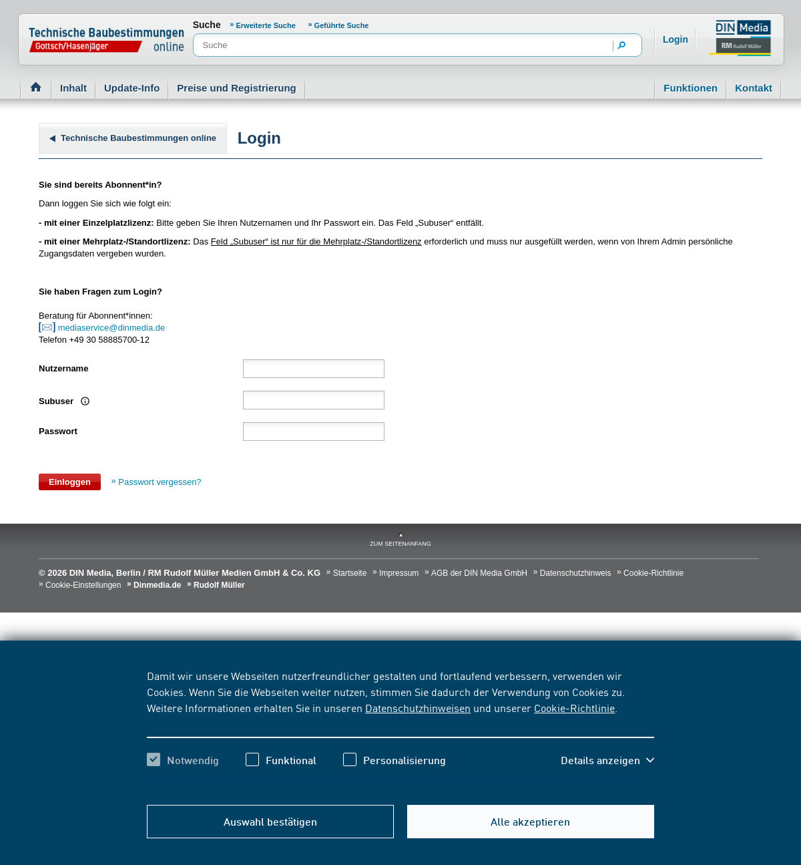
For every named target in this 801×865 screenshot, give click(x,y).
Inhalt (73, 88)
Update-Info (132, 88)
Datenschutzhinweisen (418, 707)
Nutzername (63, 368)
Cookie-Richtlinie (574, 707)
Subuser (57, 401)
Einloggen (70, 482)
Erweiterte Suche (266, 25)
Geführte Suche (341, 25)
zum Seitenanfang (400, 543)
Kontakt (753, 88)
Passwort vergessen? (159, 482)
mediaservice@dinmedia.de (113, 328)
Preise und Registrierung (236, 88)
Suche (207, 24)
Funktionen (690, 88)
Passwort (58, 431)
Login (675, 39)
